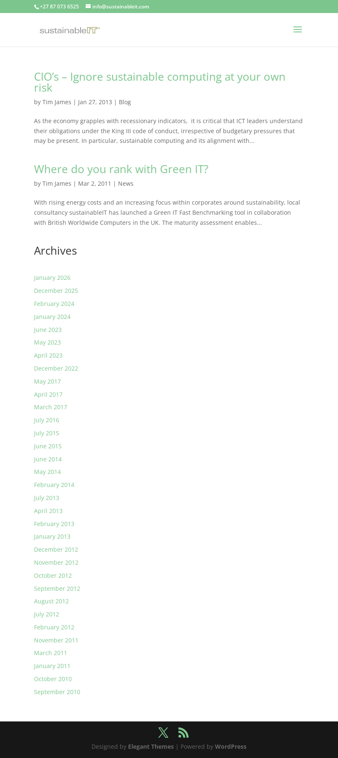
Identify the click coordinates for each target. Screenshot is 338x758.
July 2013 (46, 498)
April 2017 (48, 394)
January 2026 (52, 278)
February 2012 (54, 627)
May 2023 (47, 342)
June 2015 (48, 446)
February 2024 (54, 304)
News (126, 183)
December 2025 (56, 291)
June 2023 (48, 330)
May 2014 (47, 472)
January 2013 (52, 536)
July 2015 (46, 433)
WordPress (230, 746)
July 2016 (46, 420)
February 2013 (54, 524)
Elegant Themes (151, 746)
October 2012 (53, 575)
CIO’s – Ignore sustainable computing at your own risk (160, 82)
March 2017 (50, 407)
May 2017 (47, 381)
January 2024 (52, 317)
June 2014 (48, 459)
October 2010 (53, 679)
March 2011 (50, 653)
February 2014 (54, 485)
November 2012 (56, 562)
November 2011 (56, 640)
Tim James (56, 102)
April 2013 (48, 511)
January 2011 (52, 666)
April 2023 (48, 355)
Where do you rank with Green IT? (121, 168)
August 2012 (51, 601)
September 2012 (57, 588)
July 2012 (46, 614)
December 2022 (56, 368)
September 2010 (57, 692)
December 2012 (56, 549)
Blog (125, 102)
